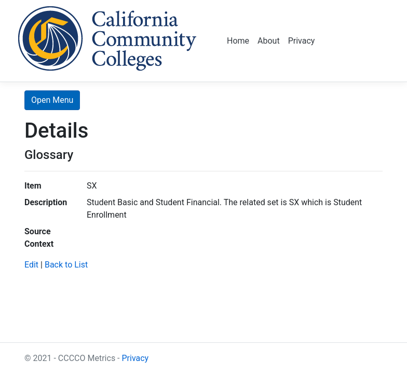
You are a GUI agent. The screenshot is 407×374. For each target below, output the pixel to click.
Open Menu (52, 100)
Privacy (301, 41)
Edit (31, 265)
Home (238, 41)
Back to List (66, 265)
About (268, 41)
